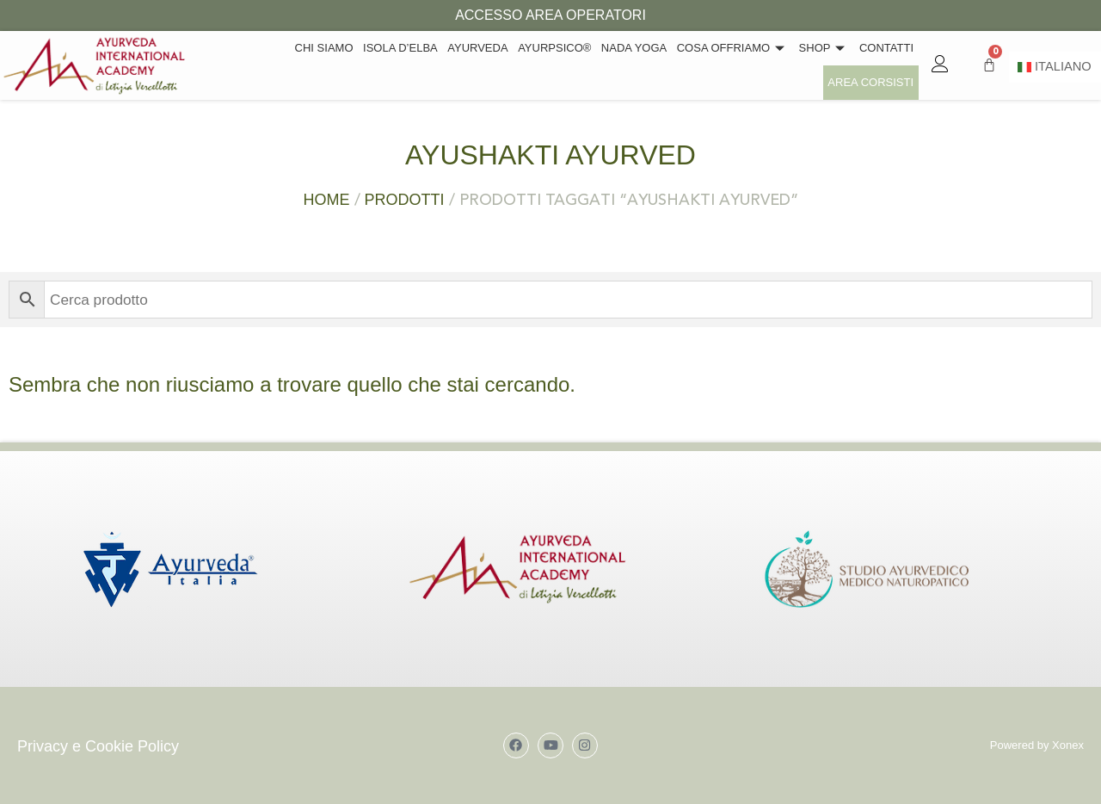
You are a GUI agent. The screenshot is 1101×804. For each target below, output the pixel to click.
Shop (731, 65)
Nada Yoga (544, 65)
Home (327, 199)
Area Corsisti (871, 65)
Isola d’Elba (314, 65)
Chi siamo (239, 65)
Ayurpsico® (465, 65)
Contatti (793, 65)
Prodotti (405, 199)
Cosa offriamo (642, 65)
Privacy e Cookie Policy (98, 746)
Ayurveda (390, 65)
